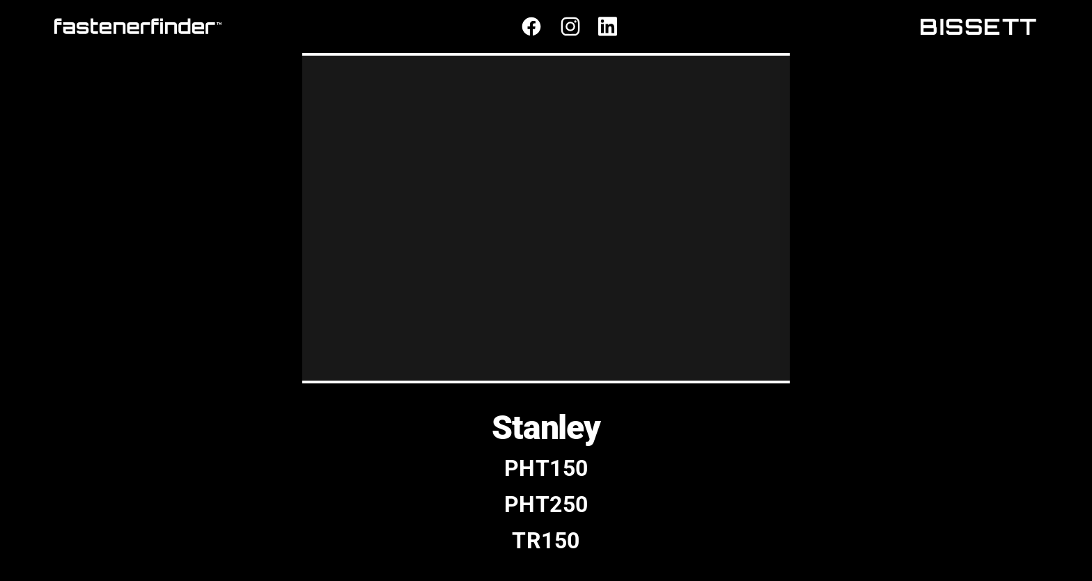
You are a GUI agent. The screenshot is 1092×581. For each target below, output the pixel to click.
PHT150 (546, 468)
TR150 (546, 540)
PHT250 (546, 504)
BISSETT (978, 26)
